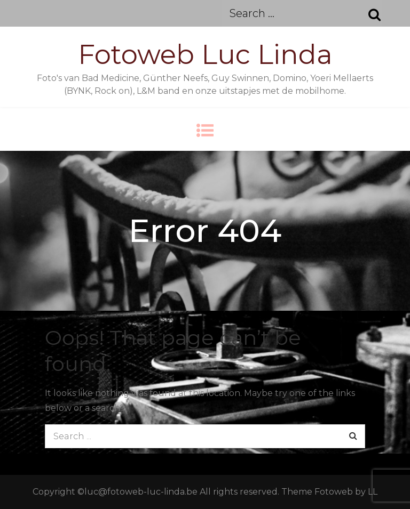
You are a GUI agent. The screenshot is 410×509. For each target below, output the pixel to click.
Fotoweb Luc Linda (205, 54)
